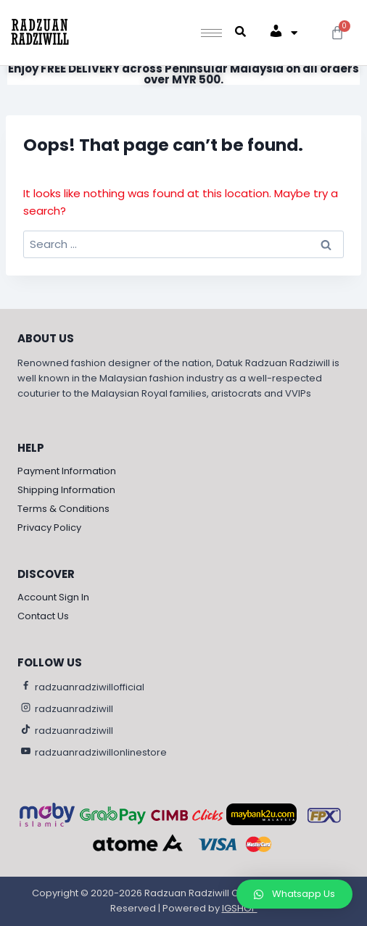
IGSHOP (239, 908)
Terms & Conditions (63, 509)
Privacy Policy (49, 527)
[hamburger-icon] (211, 33)
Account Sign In (53, 597)
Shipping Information (66, 490)
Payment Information (66, 471)
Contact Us (43, 616)
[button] (294, 894)
